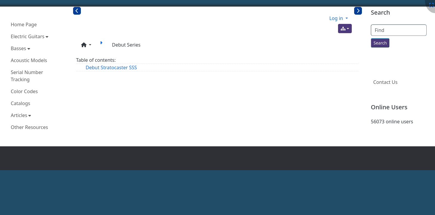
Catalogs (20, 103)
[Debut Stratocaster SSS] (102, 44)
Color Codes (24, 91)
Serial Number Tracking (27, 76)
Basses (20, 48)
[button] (86, 44)
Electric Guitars (29, 36)
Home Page (24, 24)
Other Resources (29, 127)
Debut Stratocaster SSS (111, 67)
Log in (336, 18)
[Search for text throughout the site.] (380, 42)
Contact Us (385, 82)
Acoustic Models (29, 60)
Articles (21, 115)
